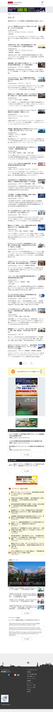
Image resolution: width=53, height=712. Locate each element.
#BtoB (10, 169)
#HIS (19, 214)
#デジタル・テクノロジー (21, 32)
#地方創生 (25, 231)
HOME (9, 14)
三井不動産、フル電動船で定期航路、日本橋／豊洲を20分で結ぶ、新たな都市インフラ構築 (22, 195)
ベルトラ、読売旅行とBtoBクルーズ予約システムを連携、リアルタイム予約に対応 (22, 27)
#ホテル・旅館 (18, 231)
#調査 (33, 183)
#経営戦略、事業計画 (30, 265)
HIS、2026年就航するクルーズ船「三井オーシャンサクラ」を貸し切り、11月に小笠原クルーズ (22, 211)
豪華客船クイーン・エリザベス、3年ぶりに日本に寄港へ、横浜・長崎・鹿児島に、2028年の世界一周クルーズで (22, 330)
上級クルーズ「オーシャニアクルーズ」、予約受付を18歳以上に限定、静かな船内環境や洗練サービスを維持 (22, 262)
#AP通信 (10, 281)
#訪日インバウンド (13, 118)
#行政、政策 (30, 152)
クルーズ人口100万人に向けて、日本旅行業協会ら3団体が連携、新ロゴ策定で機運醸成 (22, 295)
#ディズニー (21, 83)
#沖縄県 (31, 231)
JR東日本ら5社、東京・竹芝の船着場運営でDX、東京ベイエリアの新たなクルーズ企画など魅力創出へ (22, 45)
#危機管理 (25, 99)
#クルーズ (11, 32)
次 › (32, 363)
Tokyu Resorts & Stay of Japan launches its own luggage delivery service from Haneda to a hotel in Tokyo (24, 624)
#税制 (24, 152)
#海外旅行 (19, 152)
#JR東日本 (11, 50)
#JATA (19, 298)
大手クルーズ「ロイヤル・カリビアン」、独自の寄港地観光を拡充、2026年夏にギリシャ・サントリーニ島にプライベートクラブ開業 (22, 346)
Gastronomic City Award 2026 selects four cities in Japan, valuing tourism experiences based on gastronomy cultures (25, 628)
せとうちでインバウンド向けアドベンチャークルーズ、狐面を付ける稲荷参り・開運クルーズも (22, 111)
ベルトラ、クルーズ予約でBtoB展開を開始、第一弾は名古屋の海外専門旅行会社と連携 (22, 164)
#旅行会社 (11, 34)
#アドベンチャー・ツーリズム (15, 116)
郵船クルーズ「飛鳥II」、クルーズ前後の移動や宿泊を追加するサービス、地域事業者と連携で (22, 226)
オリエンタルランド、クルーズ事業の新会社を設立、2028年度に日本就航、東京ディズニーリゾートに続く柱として (22, 79)
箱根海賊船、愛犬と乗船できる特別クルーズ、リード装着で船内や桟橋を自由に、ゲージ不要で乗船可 (22, 64)
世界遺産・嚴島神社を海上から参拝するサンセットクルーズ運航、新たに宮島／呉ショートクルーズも (22, 129)
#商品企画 (11, 52)
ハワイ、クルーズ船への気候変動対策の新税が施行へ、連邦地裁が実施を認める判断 (22, 277)
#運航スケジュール (13, 136)
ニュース (14, 14)
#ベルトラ (30, 32)
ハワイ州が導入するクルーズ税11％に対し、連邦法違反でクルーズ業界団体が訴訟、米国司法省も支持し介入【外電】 (22, 310)
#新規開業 (27, 350)
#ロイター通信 (18, 99)
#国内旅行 (17, 52)
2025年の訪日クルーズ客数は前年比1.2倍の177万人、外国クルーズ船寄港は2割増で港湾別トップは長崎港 (22, 180)
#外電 (16, 316)
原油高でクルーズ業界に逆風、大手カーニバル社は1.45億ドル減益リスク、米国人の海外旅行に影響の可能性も (22, 94)
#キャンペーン (26, 298)
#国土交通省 (27, 183)
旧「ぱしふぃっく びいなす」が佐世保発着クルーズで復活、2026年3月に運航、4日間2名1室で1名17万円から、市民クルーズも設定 (22, 245)
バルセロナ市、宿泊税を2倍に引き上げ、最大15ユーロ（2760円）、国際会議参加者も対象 (22, 148)
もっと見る (26, 454)
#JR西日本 (11, 134)
